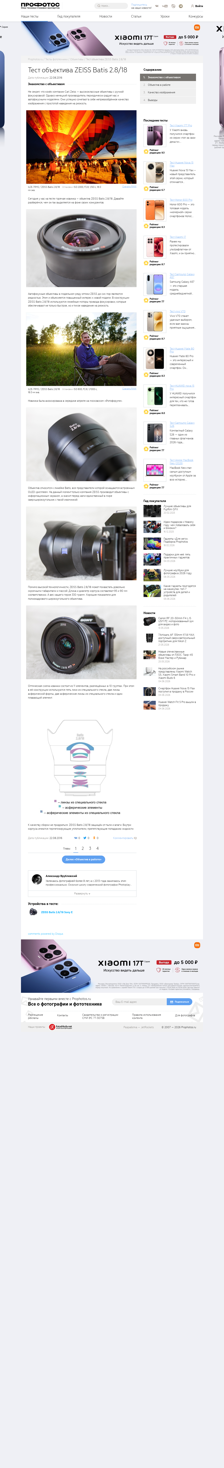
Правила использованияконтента (146, 1453)
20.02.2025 (169, 512)
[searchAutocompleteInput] (112, 5)
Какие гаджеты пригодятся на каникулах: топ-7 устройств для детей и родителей (180, 590)
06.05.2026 (169, 576)
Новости (105, 16)
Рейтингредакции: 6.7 (157, 188)
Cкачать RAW (129, 186)
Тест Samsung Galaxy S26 (182, 424)
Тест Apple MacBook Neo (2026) (181, 461)
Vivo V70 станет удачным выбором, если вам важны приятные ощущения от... (182, 323)
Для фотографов (185, 1451)
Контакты (62, 1451)
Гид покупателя (68, 16)
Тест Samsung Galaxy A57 (182, 276)
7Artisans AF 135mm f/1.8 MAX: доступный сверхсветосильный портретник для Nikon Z (176, 638)
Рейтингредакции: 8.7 (157, 263)
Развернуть (81, 893)
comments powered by (45, 1370)
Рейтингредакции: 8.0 (157, 411)
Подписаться (182, 1437)
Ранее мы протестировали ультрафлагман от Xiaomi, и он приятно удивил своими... (182, 249)
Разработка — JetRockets (139, 1463)
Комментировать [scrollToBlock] (123, 838)
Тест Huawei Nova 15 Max (181, 164)
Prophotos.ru (188, 1463)
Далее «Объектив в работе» (83, 859)
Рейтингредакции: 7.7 (157, 300)
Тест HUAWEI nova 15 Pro (182, 387)
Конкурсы (196, 16)
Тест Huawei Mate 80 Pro (182, 350)
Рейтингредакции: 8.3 (157, 226)
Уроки (165, 16)
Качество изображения (161, 92)
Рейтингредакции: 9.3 (157, 151)
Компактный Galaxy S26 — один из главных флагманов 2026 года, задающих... (181, 438)
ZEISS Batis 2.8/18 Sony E (57, 912)
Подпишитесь (139, 4)
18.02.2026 (169, 545)
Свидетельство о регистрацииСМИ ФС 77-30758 (100, 1453)
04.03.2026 (169, 561)
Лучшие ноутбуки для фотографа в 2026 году (178, 572)
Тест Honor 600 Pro (181, 200)
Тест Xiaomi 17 (178, 237)
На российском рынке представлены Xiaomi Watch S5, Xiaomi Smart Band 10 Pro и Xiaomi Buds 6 (176, 673)
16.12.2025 (169, 531)
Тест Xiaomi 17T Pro (181, 125)
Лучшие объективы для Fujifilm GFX (177, 507)
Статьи (136, 16)
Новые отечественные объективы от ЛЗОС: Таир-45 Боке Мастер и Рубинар (175, 655)
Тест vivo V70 (178, 311)
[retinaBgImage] (152, 511)
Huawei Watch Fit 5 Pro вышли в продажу (177, 703)
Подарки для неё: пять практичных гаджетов (177, 556)
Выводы (153, 100)
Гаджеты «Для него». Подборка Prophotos (176, 540)
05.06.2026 (169, 598)
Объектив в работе (159, 85)
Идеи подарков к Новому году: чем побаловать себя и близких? (179, 525)
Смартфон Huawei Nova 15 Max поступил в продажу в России (176, 690)
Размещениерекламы (35, 1453)
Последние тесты (156, 120)
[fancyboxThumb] (81, 248)
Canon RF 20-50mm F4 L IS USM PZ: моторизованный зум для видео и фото (176, 621)
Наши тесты (29, 16)
